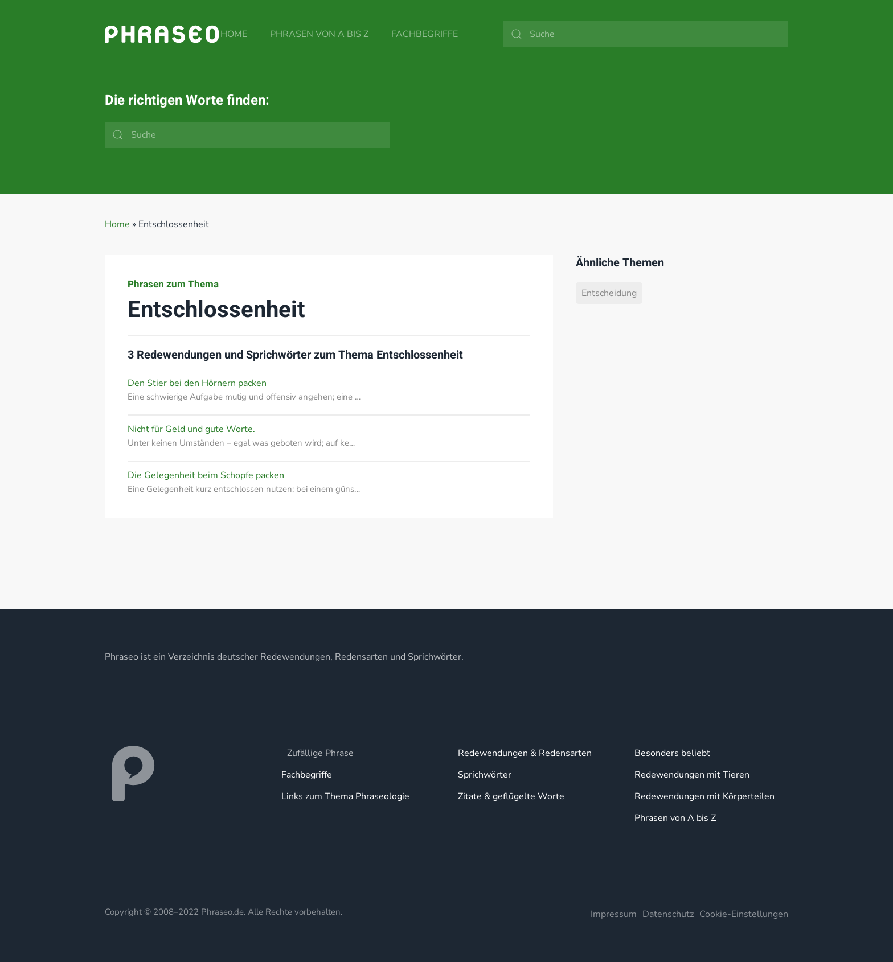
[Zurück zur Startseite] (162, 34)
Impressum (614, 914)
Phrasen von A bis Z (319, 34)
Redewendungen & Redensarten (525, 753)
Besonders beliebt (672, 753)
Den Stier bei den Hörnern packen (197, 383)
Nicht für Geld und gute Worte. (191, 429)
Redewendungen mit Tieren (691, 774)
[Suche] (645, 34)
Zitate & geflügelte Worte (511, 796)
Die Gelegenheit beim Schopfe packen (206, 475)
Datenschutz (668, 914)
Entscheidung (609, 293)
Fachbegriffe (424, 34)
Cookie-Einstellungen (743, 914)
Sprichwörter (484, 774)
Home (233, 34)
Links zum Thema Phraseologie (345, 796)
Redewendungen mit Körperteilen (704, 796)
